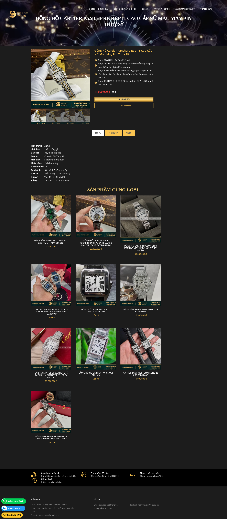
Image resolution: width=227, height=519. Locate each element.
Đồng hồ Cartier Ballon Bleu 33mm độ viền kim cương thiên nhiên (134, 240)
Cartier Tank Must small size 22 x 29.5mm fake (177, 356)
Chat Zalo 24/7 (15, 508)
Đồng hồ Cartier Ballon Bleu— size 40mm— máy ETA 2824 (50, 234)
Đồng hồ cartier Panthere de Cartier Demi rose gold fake (50, 417)
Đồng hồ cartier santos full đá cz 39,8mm (50, 356)
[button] (82, 76)
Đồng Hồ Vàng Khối (101, 5)
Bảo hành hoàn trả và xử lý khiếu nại (135, 482)
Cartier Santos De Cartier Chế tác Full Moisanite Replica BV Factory (92, 357)
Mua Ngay (117, 100)
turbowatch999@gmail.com (47, 493)
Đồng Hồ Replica (74, 5)
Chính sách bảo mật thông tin (99, 482)
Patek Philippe (138, 5)
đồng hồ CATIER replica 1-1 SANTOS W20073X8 (177, 295)
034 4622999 (117, 106)
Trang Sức (182, 5)
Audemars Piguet (161, 5)
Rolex (121, 5)
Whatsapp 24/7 (15, 501)
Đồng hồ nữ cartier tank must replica (135, 356)
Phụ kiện (199, 5)
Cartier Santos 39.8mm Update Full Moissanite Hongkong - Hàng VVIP (177, 235)
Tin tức (213, 5)
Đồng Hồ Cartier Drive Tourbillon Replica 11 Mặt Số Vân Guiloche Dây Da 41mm (92, 235)
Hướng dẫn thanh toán (96, 486)
